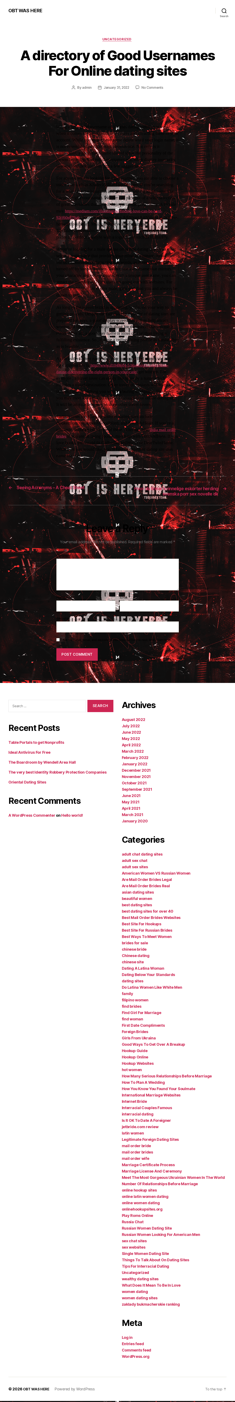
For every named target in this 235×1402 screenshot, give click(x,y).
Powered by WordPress (76, 1390)
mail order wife (135, 1159)
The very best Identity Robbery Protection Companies (57, 773)
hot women (132, 1071)
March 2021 (132, 816)
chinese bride (134, 950)
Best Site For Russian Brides (147, 931)
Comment (63, 557)
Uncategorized (117, 40)
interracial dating (137, 1115)
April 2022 (131, 746)
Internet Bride (134, 1102)
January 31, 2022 (116, 88)
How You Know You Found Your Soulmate (158, 1090)
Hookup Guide (135, 1052)
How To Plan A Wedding (143, 1083)
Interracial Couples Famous (147, 1109)
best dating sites (137, 906)
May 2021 (131, 803)
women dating (135, 1292)
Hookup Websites (138, 1064)
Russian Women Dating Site (147, 1229)
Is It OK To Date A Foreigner (146, 1121)
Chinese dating (135, 956)
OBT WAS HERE (26, 10)
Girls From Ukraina (139, 1039)
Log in (127, 1338)
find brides (131, 1007)
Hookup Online (135, 1058)
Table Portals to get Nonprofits (36, 743)
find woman (132, 1020)
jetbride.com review (140, 1128)
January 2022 (134, 765)
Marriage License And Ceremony (152, 1172)
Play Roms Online (137, 1216)
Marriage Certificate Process (148, 1166)
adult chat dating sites (142, 855)
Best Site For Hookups (141, 925)
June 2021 (131, 797)
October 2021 (134, 784)
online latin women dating (145, 1197)
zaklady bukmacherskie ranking (151, 1305)
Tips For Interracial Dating (145, 1267)
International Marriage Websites (151, 1096)
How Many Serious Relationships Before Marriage (167, 1077)
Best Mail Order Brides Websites (151, 918)
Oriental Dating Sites (27, 783)
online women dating (141, 1204)
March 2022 (133, 752)
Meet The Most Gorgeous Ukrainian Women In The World (173, 1178)
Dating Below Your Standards (148, 975)
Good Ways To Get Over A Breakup (153, 1045)
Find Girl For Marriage (141, 1014)
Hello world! (72, 816)
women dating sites (140, 1299)
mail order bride (136, 1147)
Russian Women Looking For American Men (161, 1235)
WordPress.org (136, 1357)
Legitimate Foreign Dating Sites (150, 1140)
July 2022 (131, 727)
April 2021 (131, 809)
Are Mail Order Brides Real (146, 887)
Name (62, 599)
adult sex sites (135, 868)
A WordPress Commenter (31, 816)
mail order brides (137, 1153)
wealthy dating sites (140, 1280)
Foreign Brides (135, 1033)
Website (62, 619)
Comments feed (136, 1351)
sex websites (133, 1248)
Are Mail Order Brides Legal (147, 880)
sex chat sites (134, 1242)
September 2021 (137, 790)
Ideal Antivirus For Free (29, 753)
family (127, 994)
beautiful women (137, 899)
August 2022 (133, 720)
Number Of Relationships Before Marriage (160, 1185)
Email (125, 599)
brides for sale (135, 944)
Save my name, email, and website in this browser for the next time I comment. (116, 641)
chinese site (133, 963)
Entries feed (133, 1345)
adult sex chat (134, 861)
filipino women (135, 1001)
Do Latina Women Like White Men (152, 988)
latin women (133, 1134)
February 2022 (135, 758)
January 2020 (135, 822)
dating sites (132, 982)
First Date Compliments (143, 1026)
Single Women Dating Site (145, 1254)
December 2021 (136, 771)
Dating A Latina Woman (143, 969)
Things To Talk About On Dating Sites (155, 1261)
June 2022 (131, 733)
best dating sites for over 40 (147, 912)
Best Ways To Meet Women (147, 937)
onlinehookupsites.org (142, 1210)
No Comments (153, 88)
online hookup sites (139, 1191)
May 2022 (131, 739)
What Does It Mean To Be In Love (151, 1286)
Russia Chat (133, 1223)
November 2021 (136, 777)
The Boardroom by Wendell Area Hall (42, 763)
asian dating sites (138, 893)
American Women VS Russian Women (156, 874)
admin (86, 88)
